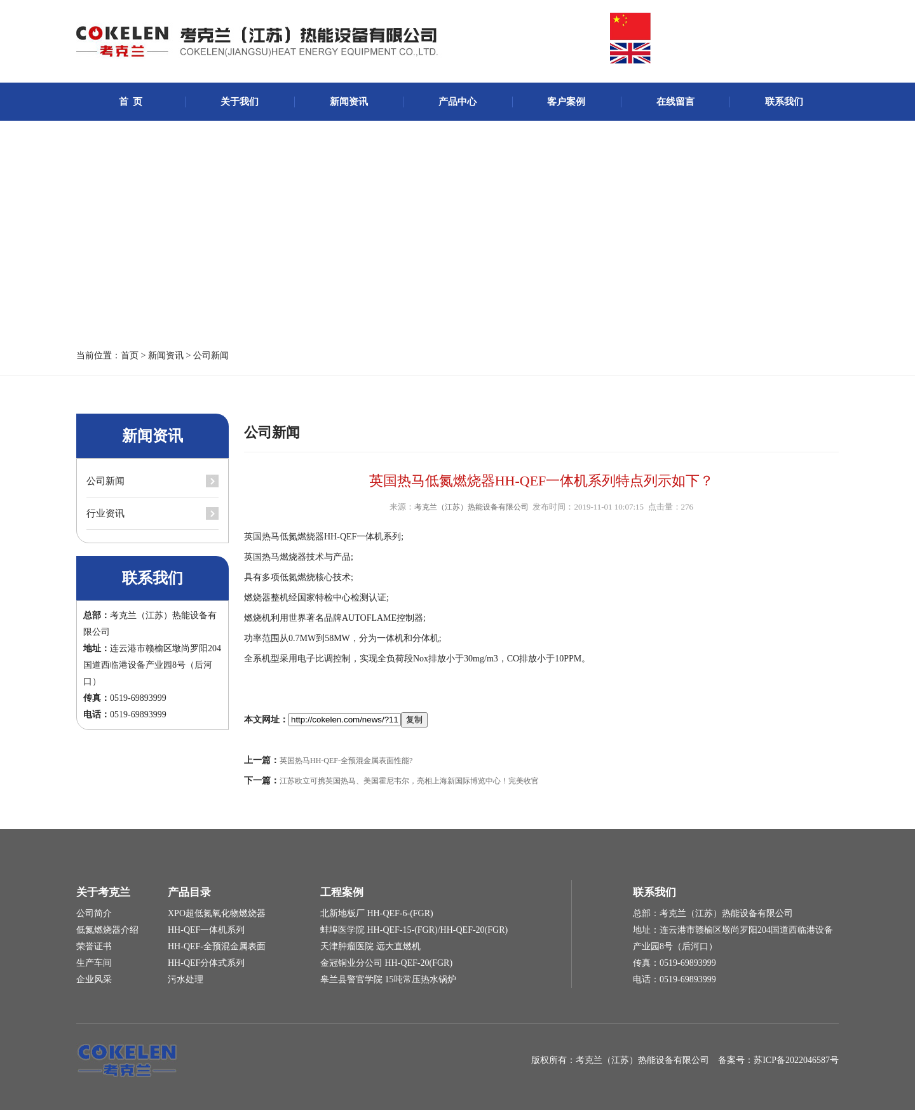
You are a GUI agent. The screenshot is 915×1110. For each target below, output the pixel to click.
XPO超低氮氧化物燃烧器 (217, 913)
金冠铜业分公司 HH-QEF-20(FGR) (386, 963)
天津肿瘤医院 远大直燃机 (370, 946)
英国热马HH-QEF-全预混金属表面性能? (346, 760)
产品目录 (189, 892)
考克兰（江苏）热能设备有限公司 (471, 507)
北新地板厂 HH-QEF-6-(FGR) (376, 913)
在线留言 (675, 102)
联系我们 (784, 102)
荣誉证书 (94, 946)
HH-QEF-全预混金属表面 (217, 946)
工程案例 (341, 892)
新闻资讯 (349, 102)
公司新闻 (211, 355)
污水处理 (185, 979)
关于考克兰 (103, 892)
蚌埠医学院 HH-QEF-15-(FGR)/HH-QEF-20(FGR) (414, 930)
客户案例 (566, 102)
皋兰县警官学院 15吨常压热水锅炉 (388, 979)
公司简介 (94, 913)
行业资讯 (105, 513)
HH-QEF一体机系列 (206, 930)
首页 (130, 355)
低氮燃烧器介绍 (107, 930)
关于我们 (239, 102)
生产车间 (94, 963)
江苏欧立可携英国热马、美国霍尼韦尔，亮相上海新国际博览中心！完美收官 (409, 780)
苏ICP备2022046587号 (796, 1060)
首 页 (131, 102)
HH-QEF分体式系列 (206, 963)
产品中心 (457, 102)
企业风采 (94, 979)
